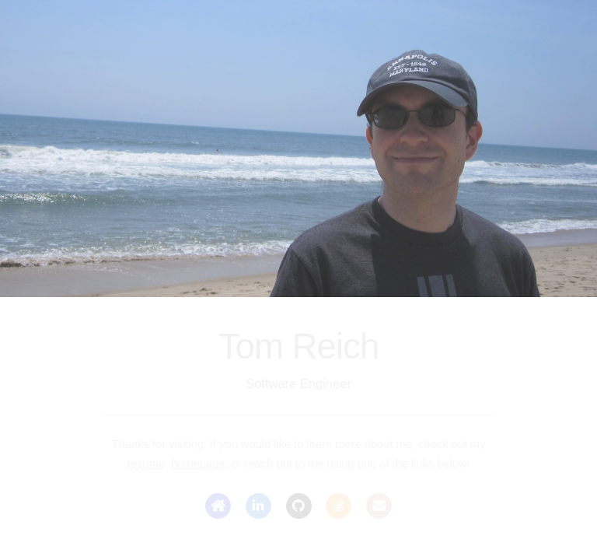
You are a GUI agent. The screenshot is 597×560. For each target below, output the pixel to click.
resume (146, 463)
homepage (198, 463)
